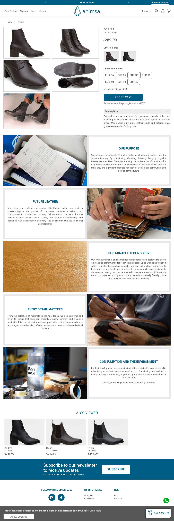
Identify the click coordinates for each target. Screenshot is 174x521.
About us (147, 11)
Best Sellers (11, 11)
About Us (88, 495)
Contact (118, 498)
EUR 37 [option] (121, 75)
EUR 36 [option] (109, 75)
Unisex (42, 11)
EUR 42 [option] (134, 81)
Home (9, 22)
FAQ (116, 495)
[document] (87, 513)
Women (24, 11)
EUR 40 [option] (109, 81)
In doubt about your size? (115, 89)
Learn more (95, 510)
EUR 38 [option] (134, 75)
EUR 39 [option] (146, 75)
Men (33, 11)
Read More (89, 498)
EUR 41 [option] (121, 81)
